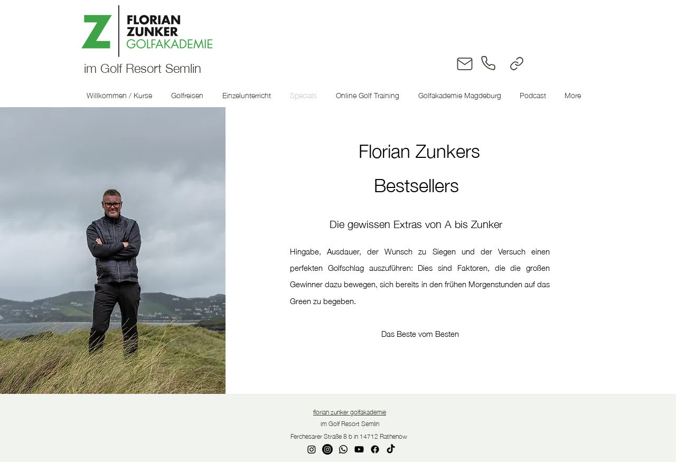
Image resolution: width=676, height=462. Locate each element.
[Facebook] (375, 449)
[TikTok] (391, 449)
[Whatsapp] (343, 449)
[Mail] (465, 63)
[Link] (516, 63)
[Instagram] (311, 449)
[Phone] (489, 63)
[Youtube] (359, 449)
